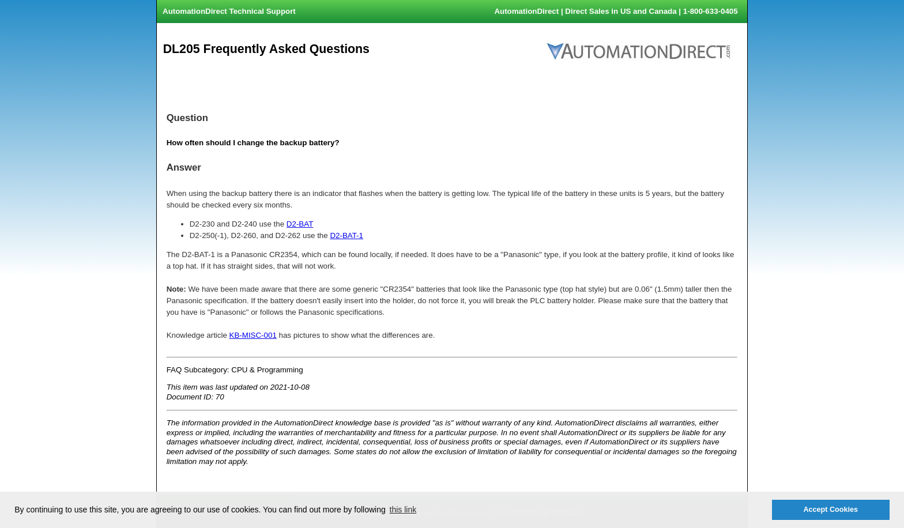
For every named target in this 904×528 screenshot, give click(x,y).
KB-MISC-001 (253, 335)
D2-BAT (300, 224)
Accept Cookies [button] (830, 510)
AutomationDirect (526, 11)
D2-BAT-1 (346, 235)
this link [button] (403, 509)
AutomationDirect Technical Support (229, 11)
